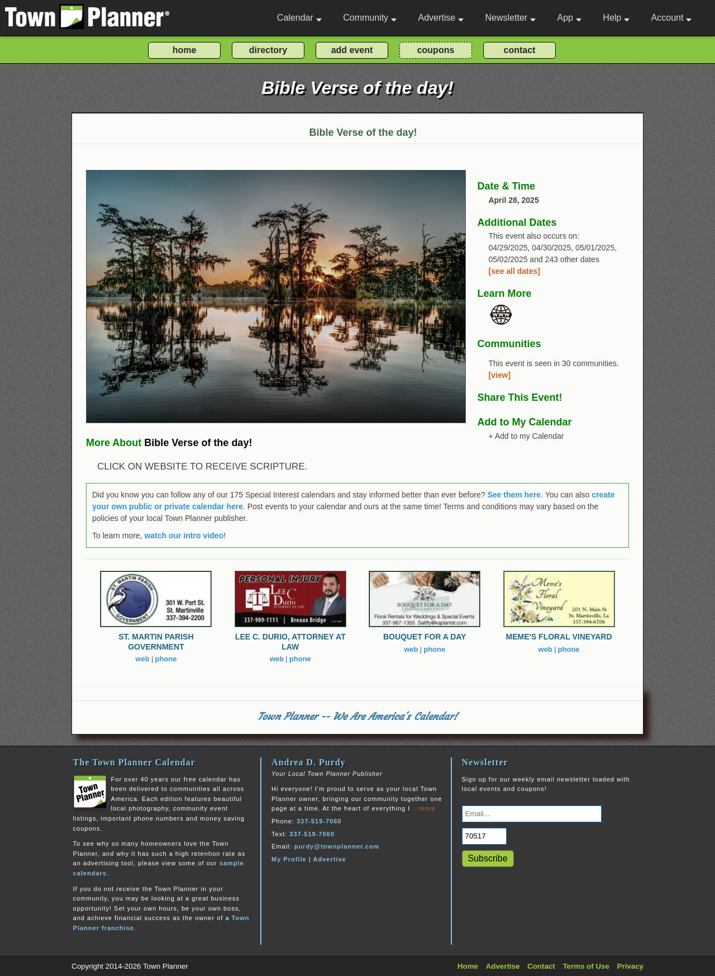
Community (370, 17)
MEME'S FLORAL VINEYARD (559, 636)
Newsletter (510, 17)
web (142, 659)
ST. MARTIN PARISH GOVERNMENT (155, 641)
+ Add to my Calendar (526, 436)
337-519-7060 (319, 821)
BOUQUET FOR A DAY (424, 636)
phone (166, 659)
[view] (499, 375)
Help (616, 17)
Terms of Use (586, 966)
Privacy (630, 966)
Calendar (299, 17)
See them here (514, 494)
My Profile (289, 859)
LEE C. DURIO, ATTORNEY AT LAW (290, 641)
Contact (541, 966)
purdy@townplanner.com (337, 846)
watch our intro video (183, 535)
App (569, 17)
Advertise (441, 17)
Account (671, 17)
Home (467, 966)
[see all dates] (514, 271)
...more (423, 808)
